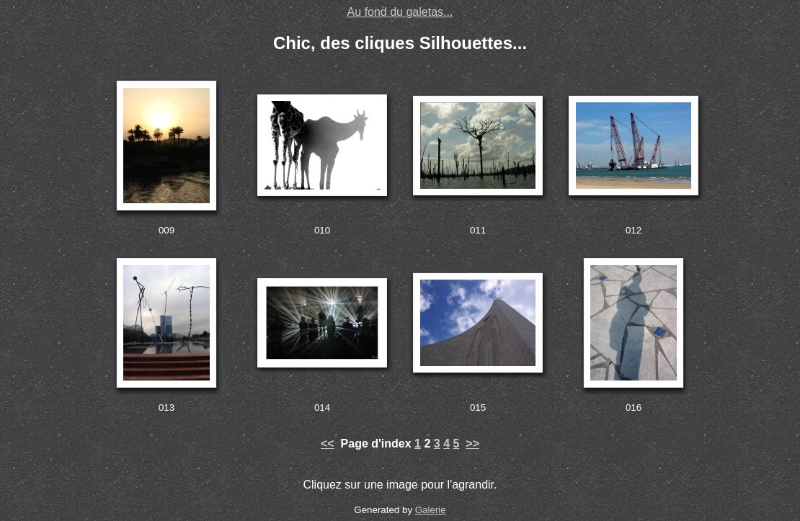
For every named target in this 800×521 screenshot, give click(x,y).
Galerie (430, 509)
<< (327, 443)
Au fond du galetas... (400, 12)
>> (472, 443)
